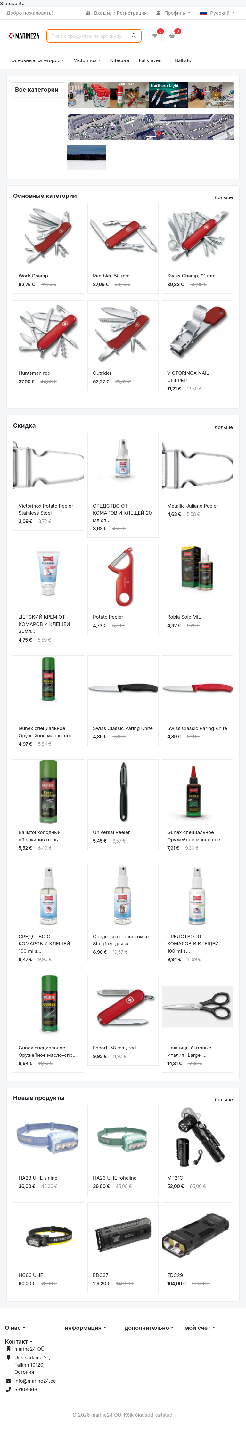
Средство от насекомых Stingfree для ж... (121, 940)
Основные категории (35, 60)
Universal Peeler (111, 832)
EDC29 (175, 1275)
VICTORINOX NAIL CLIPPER (188, 376)
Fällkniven (150, 60)
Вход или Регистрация (116, 13)
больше (224, 197)
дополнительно (147, 1327)
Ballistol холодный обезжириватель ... (41, 836)
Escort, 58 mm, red (114, 1048)
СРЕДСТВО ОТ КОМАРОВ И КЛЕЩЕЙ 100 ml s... (44, 944)
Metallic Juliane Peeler (192, 506)
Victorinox (85, 60)
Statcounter (13, 3)
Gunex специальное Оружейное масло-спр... (48, 732)
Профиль (171, 13)
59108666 (25, 1389)
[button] (76, 98)
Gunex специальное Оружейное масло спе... (195, 836)
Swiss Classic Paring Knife (123, 728)
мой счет (197, 1327)
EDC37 (101, 1275)
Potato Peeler (108, 617)
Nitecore (119, 60)
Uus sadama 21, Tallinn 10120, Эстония (32, 1364)
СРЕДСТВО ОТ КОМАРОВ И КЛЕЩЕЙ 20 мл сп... (122, 513)
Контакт (16, 1341)
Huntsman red (35, 373)
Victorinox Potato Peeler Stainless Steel (46, 509)
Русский (215, 13)
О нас (13, 1327)
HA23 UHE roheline (115, 1178)
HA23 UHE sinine (38, 1178)
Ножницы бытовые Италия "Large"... (189, 1051)
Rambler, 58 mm (111, 276)
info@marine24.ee (35, 1381)
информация (83, 1327)
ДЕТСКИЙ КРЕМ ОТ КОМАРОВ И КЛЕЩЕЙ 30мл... (44, 624)
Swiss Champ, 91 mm (191, 276)
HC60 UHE (31, 1275)
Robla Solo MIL (184, 617)
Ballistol (183, 60)
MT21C (175, 1178)
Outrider (102, 373)
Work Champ (33, 276)
